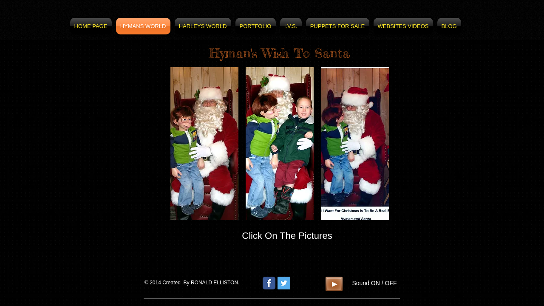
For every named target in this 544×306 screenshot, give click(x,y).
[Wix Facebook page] (269, 283)
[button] (204, 143)
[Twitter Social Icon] (284, 283)
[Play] (334, 284)
